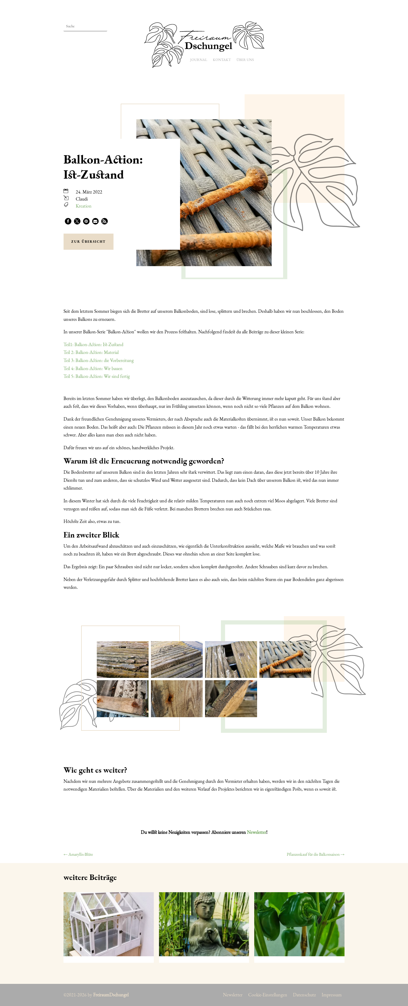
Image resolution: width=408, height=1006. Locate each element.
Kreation (84, 206)
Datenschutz (304, 995)
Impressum (332, 995)
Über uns (245, 59)
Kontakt (222, 59)
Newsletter (256, 832)
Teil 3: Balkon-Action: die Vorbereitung (98, 360)
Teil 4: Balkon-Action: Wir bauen (93, 368)
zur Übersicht (88, 241)
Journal (198, 59)
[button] (68, 221)
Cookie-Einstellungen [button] (267, 995)
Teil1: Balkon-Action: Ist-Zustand (93, 344)
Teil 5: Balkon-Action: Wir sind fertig (96, 376)
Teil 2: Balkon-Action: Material (91, 352)
